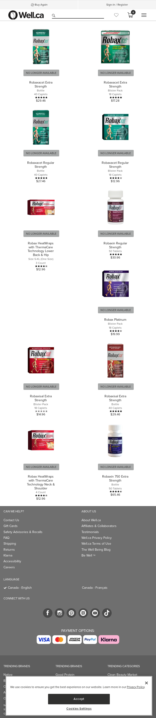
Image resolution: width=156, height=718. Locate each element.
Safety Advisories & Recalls (22, 532)
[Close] (146, 683)
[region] (79, 696)
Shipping (9, 543)
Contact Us (11, 520)
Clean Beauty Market (122, 674)
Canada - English (20, 587)
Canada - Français (94, 587)
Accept (79, 699)
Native (8, 674)
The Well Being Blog (95, 549)
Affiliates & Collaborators (99, 526)
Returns (9, 549)
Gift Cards (10, 526)
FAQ (6, 537)
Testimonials (90, 532)
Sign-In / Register (117, 4)
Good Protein (65, 674)
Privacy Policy (135, 687)
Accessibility (12, 561)
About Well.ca (91, 520)
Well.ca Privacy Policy (96, 537)
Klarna (7, 555)
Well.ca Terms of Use (96, 543)
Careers (9, 567)
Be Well (88, 555)
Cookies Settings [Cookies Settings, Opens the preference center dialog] (79, 709)
